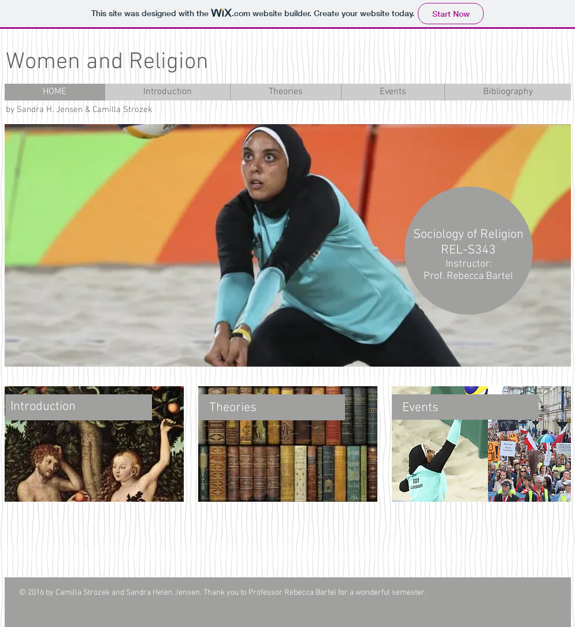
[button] (288, 245)
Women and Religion (107, 62)
